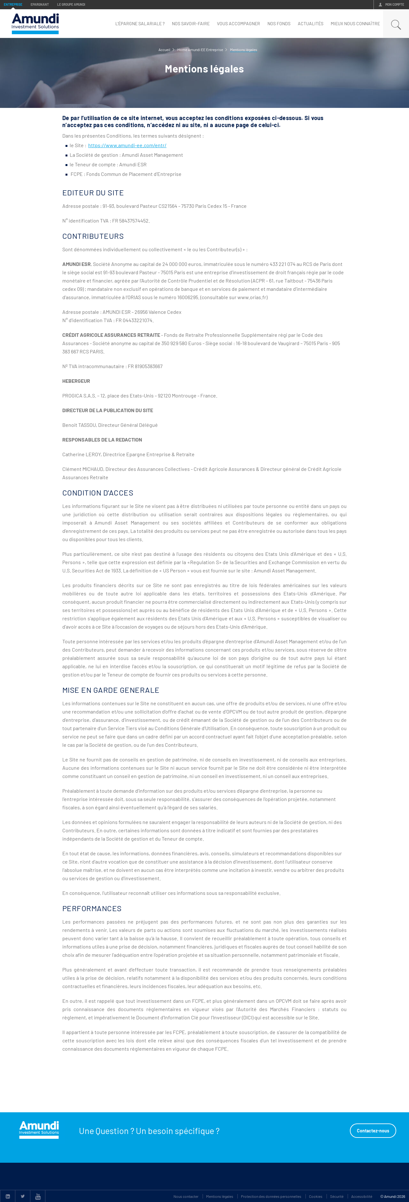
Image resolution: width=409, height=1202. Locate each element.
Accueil (164, 49)
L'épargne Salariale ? (140, 23)
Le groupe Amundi (71, 4)
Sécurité (336, 1196)
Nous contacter (186, 1196)
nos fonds (278, 23)
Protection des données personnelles (271, 1196)
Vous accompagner (238, 23)
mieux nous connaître (355, 23)
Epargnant (40, 4)
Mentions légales (219, 1196)
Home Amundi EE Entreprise (200, 49)
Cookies (315, 1196)
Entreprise (13, 4)
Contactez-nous (373, 1130)
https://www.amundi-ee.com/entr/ (127, 145)
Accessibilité (361, 1196)
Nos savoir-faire (191, 23)
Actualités (310, 23)
